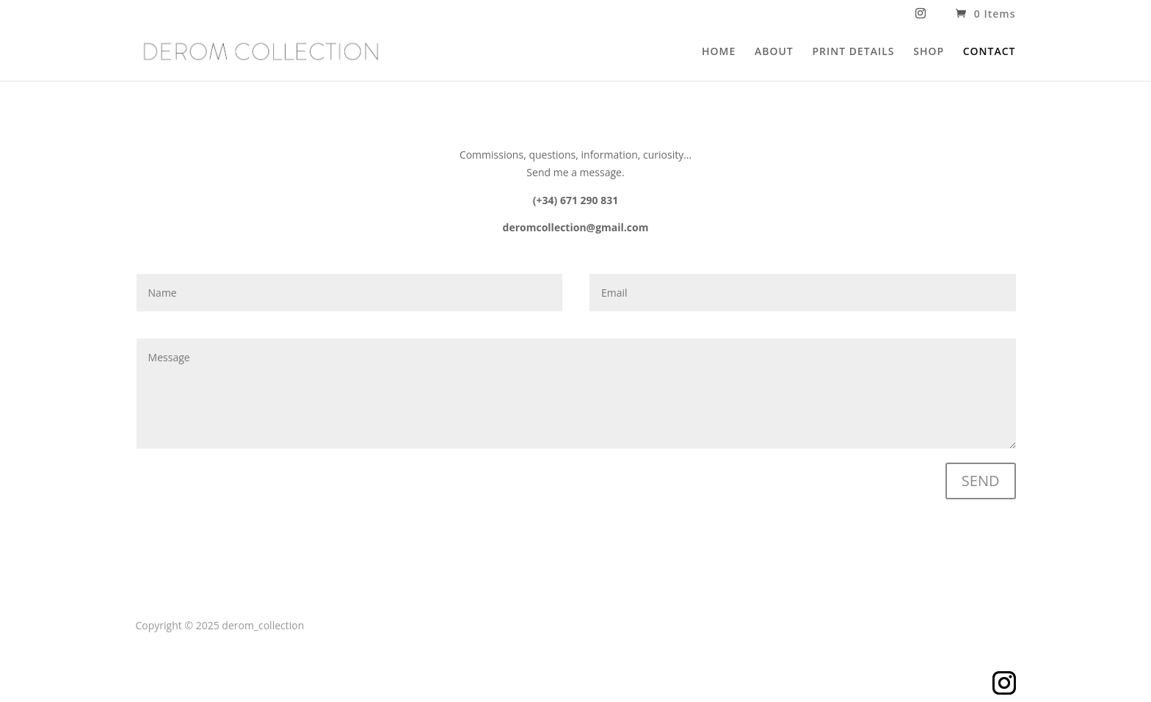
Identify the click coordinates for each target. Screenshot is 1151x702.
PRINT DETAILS (853, 52)
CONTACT (989, 52)
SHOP (928, 52)
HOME (719, 52)
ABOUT (774, 52)
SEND (981, 481)
